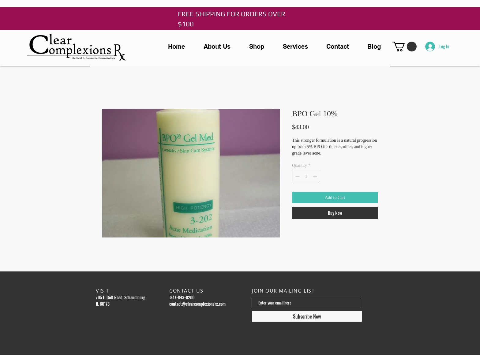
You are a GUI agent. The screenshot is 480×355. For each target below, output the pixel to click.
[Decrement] (297, 176)
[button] (404, 46)
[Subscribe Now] (307, 316)
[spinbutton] (306, 176)
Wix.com (288, 350)
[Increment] (315, 176)
